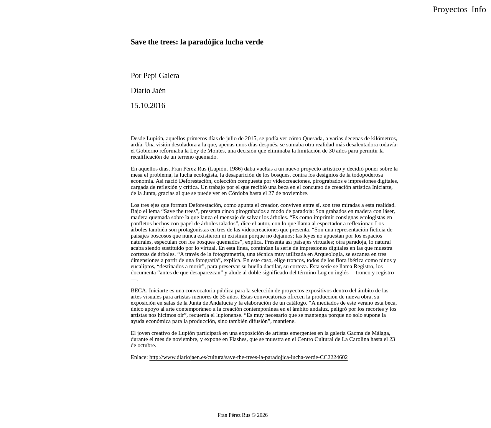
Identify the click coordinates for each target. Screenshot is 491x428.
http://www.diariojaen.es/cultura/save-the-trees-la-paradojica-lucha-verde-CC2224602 (248, 357)
